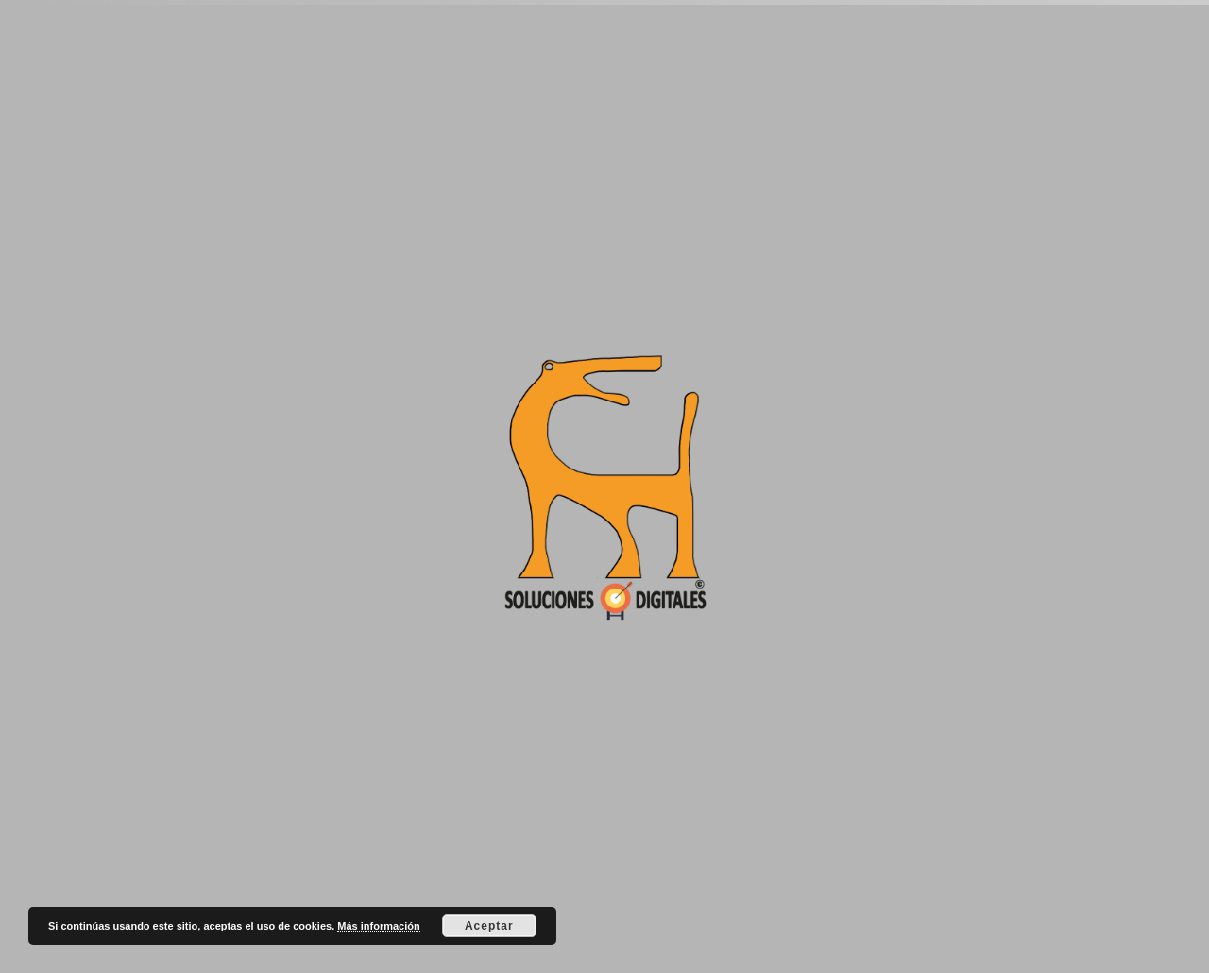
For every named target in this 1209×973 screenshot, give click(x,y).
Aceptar (489, 925)
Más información (378, 925)
